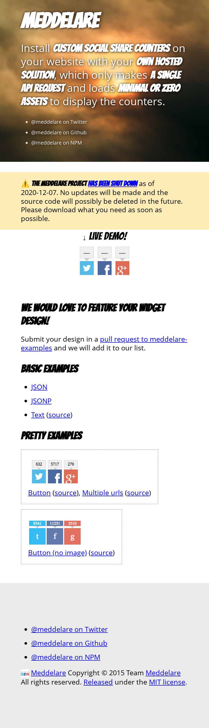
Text (38, 414)
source (59, 414)
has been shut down (112, 183)
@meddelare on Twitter (59, 121)
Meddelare (59, 21)
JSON (39, 387)
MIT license (167, 682)
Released (98, 682)
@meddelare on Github (59, 132)
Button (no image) (57, 552)
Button (39, 492)
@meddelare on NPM (56, 142)
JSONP (41, 400)
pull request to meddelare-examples (104, 343)
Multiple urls (102, 492)
